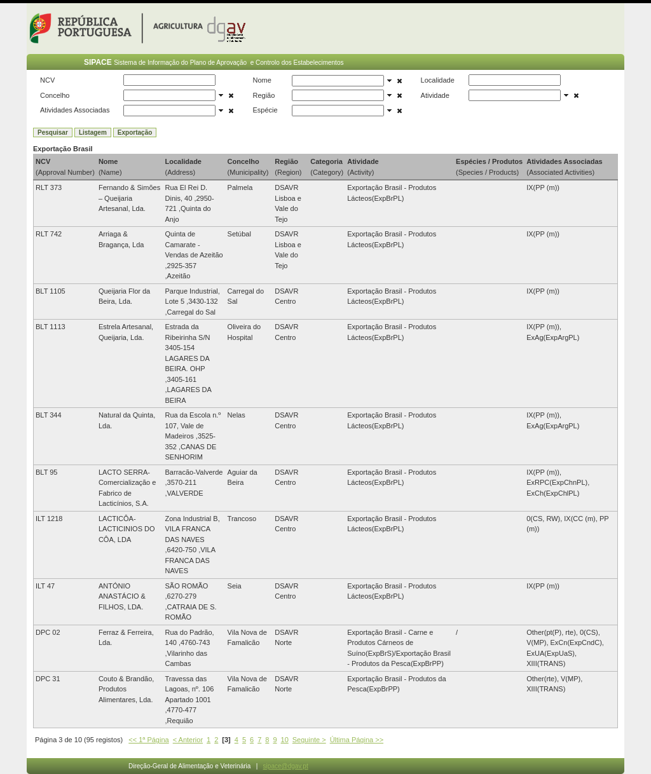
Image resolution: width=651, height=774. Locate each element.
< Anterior (188, 739)
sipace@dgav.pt (285, 766)
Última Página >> (356, 739)
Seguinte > (309, 739)
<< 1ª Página (148, 739)
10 (285, 739)
